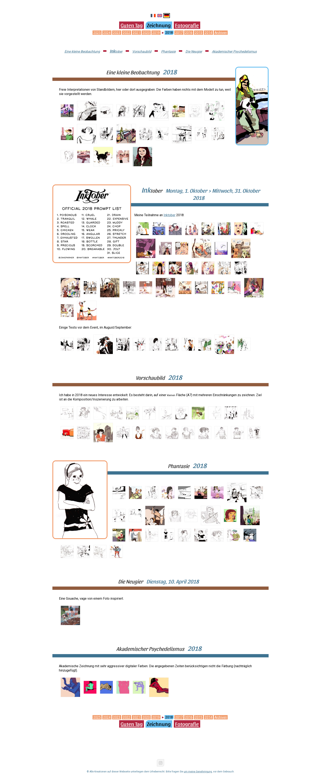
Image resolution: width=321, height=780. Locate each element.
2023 (116, 33)
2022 (126, 33)
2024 (107, 33)
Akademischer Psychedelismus (234, 51)
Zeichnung (159, 25)
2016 (188, 33)
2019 (156, 33)
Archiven (221, 33)
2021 (136, 33)
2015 (198, 33)
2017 (179, 33)
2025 (97, 33)
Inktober (169, 215)
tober (116, 51)
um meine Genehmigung (198, 771)
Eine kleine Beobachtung (82, 51)
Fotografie (187, 25)
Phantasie (168, 51)
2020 (146, 33)
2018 (169, 33)
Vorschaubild (141, 51)
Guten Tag (132, 25)
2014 (208, 33)
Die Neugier (193, 51)
